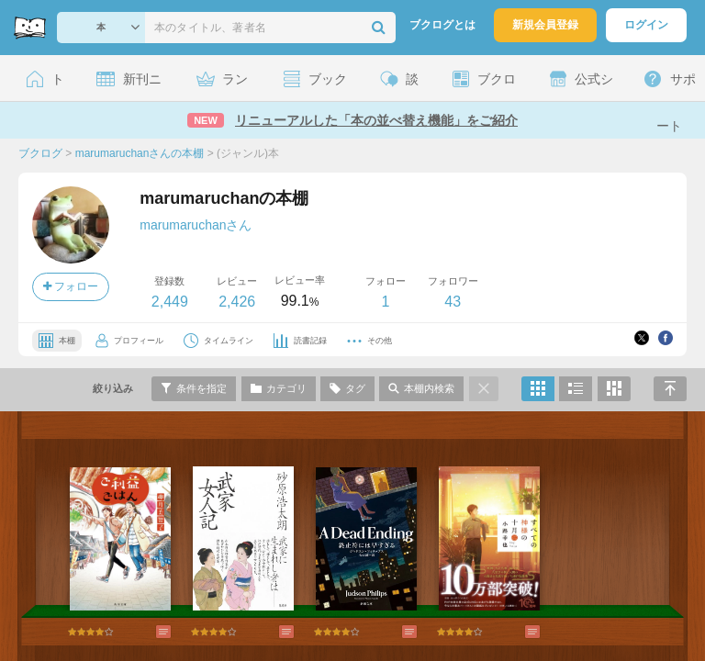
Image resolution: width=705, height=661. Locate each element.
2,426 (236, 301)
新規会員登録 (545, 24)
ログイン (646, 24)
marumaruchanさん (196, 225)
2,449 (169, 301)
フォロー (70, 286)
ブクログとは (442, 24)
